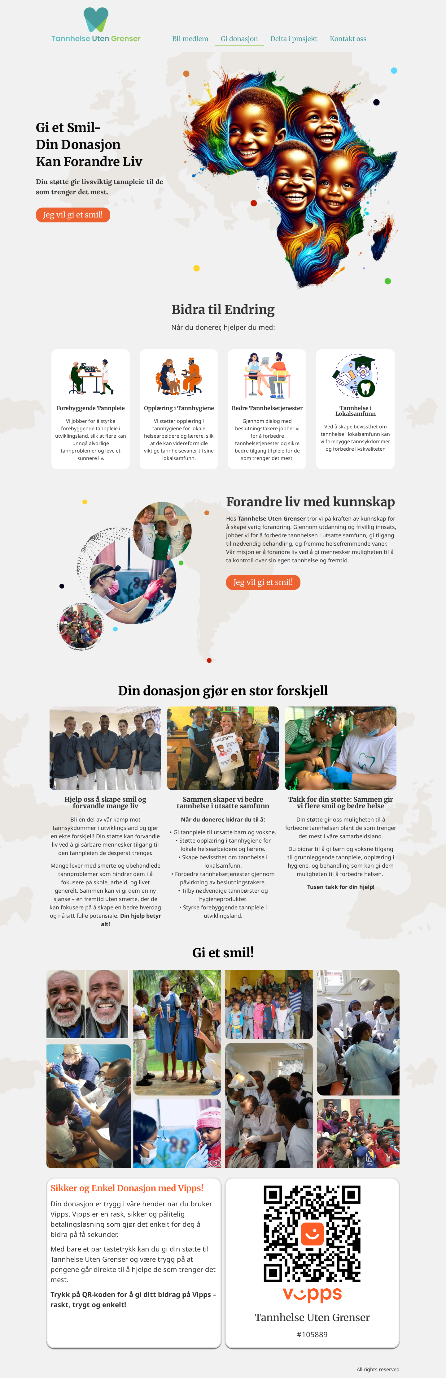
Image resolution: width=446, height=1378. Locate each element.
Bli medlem (190, 39)
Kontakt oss (348, 39)
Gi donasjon (239, 39)
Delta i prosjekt (293, 39)
